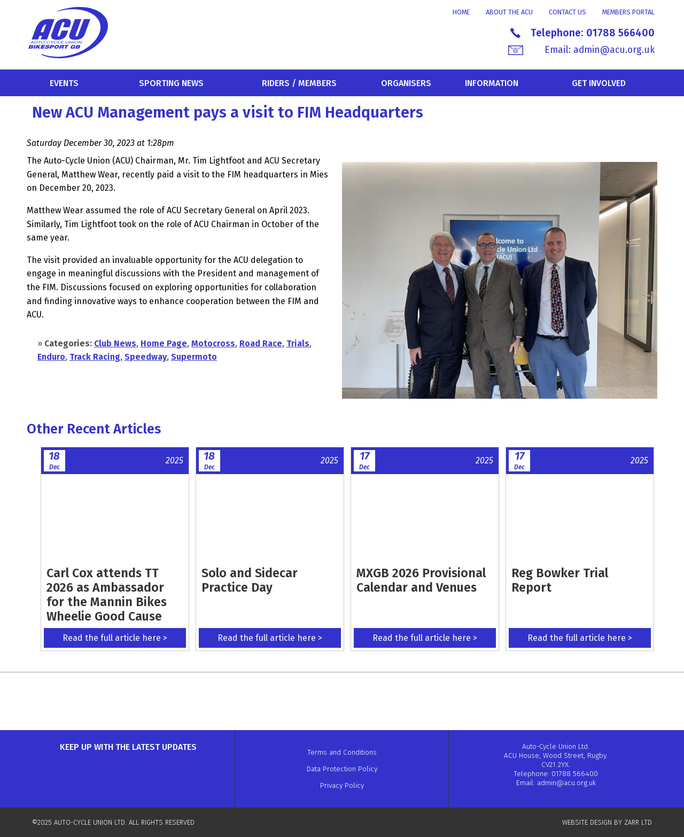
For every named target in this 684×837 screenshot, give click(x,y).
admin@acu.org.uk (614, 50)
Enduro (51, 357)
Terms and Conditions (342, 752)
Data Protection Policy (342, 768)
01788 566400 (620, 33)
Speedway (146, 357)
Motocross (213, 343)
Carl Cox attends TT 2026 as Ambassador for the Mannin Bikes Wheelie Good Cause (106, 594)
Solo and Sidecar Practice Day (249, 580)
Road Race (260, 343)
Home (461, 12)
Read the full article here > (115, 638)
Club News (115, 343)
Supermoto (194, 357)
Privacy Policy (342, 785)
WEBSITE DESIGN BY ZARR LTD (607, 822)
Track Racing (94, 357)
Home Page (164, 343)
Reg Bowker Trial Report (559, 580)
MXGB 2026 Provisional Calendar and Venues (421, 580)
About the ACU (509, 12)
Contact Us (567, 12)
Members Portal (628, 12)
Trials (297, 343)
